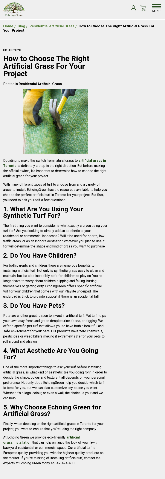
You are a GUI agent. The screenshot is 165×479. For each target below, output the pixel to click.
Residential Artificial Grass (40, 84)
